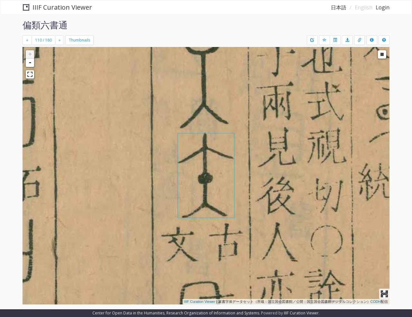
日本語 (338, 7)
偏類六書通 (45, 25)
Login (382, 7)
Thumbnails (79, 40)
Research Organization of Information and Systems (212, 313)
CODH (375, 301)
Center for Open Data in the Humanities (128, 313)
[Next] (59, 40)
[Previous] (27, 40)
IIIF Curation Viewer (57, 7)
